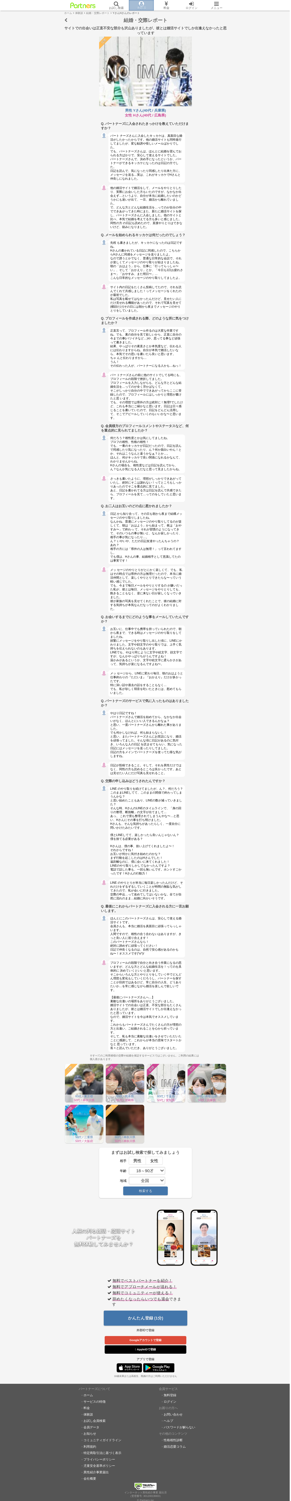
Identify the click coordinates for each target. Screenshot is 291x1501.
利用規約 (90, 1447)
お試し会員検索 (95, 1421)
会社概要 (90, 1479)
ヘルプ (168, 1421)
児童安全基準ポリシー (99, 1466)
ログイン (170, 1402)
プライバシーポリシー (99, 1460)
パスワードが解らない (179, 1428)
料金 (87, 1408)
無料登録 (170, 1396)
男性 (135, 1160)
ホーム (88, 1396)
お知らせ (90, 1434)
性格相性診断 (173, 1440)
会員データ (91, 1428)
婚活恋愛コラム (175, 1447)
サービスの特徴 (95, 1402)
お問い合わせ (173, 1415)
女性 (152, 1160)
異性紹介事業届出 (96, 1473)
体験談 (88, 1415)
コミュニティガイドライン (102, 1440)
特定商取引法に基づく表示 (102, 1453)
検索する (145, 1191)
